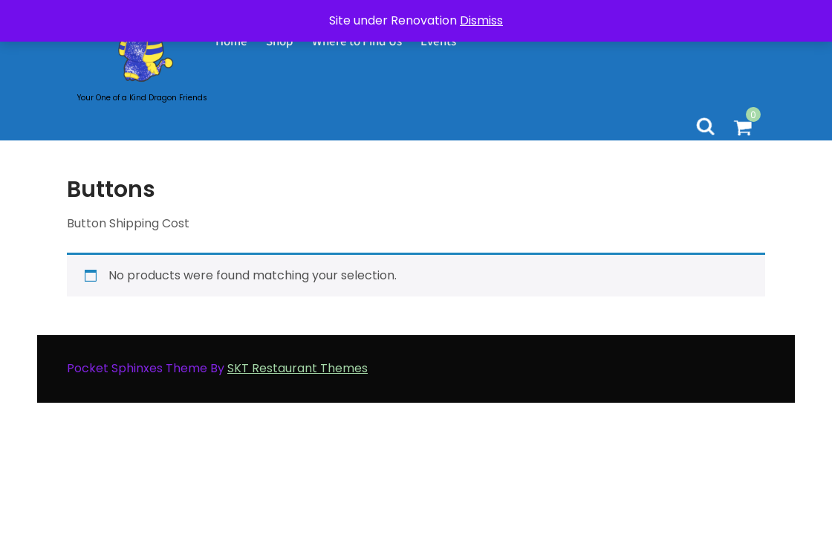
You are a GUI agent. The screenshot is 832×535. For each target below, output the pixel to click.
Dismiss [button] (481, 20)
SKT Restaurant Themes (297, 368)
